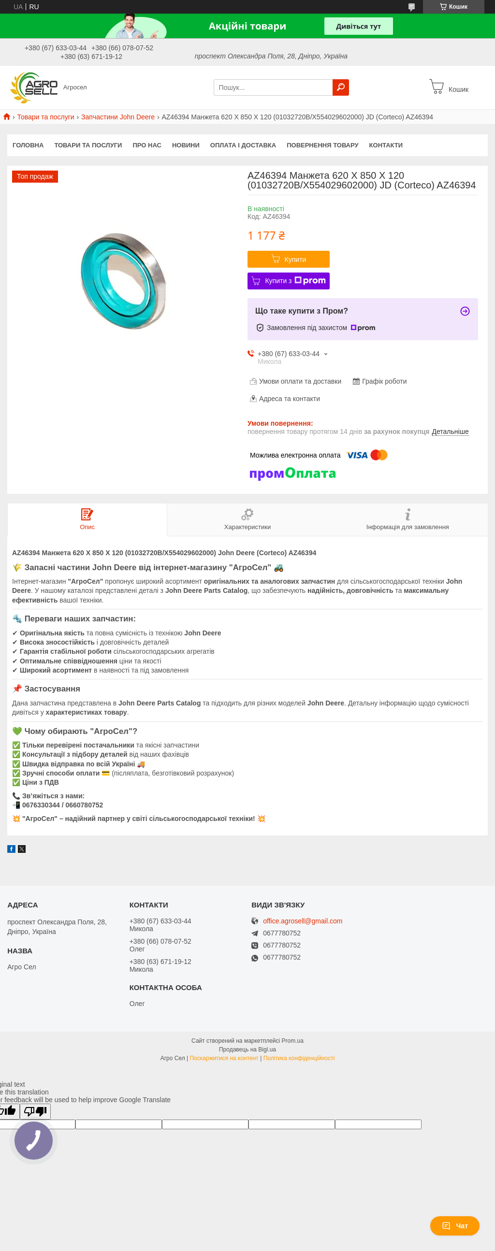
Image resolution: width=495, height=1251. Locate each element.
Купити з (295, 280)
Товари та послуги (45, 117)
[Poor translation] (35, 1112)
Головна (28, 145)
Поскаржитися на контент (223, 1058)
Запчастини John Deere (118, 117)
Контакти (386, 145)
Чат (455, 1226)
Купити (295, 259)
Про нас (146, 145)
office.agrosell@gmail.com (302, 921)
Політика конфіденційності (299, 1058)
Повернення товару (322, 145)
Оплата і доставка (243, 145)
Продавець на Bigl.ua (247, 1049)
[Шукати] (341, 87)
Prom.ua (293, 1040)
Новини (186, 145)
